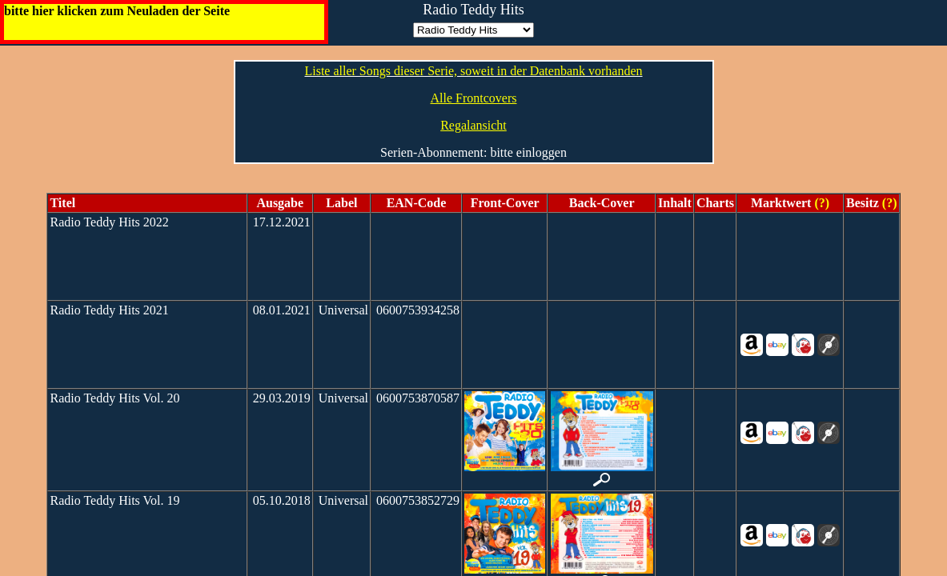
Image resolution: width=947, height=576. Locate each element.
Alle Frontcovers (474, 98)
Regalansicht (473, 125)
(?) (820, 203)
